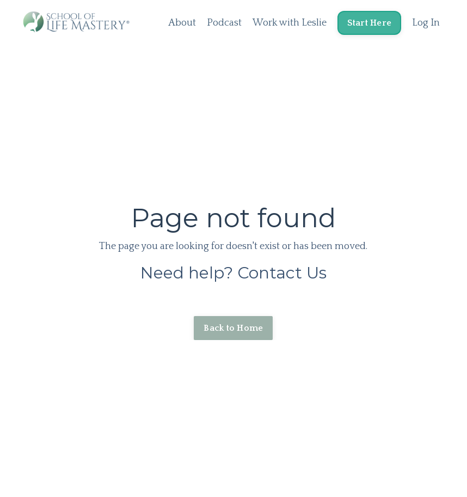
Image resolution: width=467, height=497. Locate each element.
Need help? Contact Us (233, 273)
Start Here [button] (369, 23)
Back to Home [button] (233, 328)
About (182, 22)
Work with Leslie (290, 22)
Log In (426, 22)
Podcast (224, 22)
